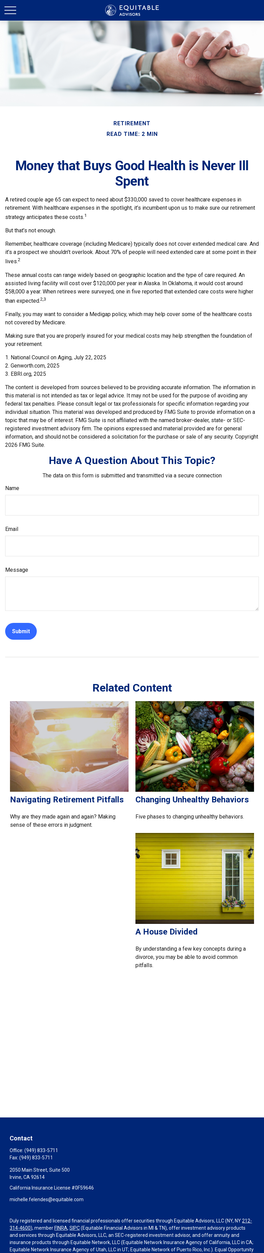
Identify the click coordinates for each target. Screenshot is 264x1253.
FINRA (60, 1228)
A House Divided (166, 932)
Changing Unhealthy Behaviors (192, 799)
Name (12, 488)
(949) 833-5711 (41, 1150)
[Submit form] (21, 631)
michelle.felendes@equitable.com (47, 1199)
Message (16, 570)
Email (11, 529)
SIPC (74, 1228)
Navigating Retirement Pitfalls (67, 799)
